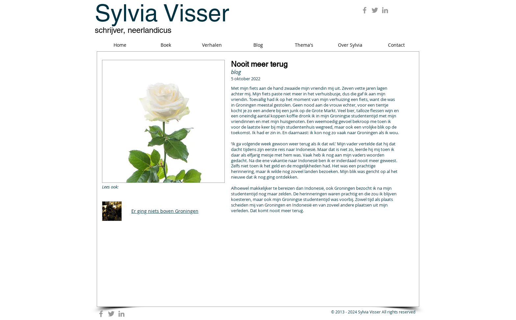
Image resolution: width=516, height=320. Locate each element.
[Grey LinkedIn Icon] (385, 10)
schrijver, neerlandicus (133, 30)
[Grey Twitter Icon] (375, 10)
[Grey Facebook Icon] (364, 10)
